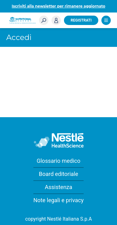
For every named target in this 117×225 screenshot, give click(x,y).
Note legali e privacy (58, 200)
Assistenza (58, 187)
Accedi (56, 20)
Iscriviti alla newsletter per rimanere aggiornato (58, 6)
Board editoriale (58, 174)
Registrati (81, 20)
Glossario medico (58, 161)
